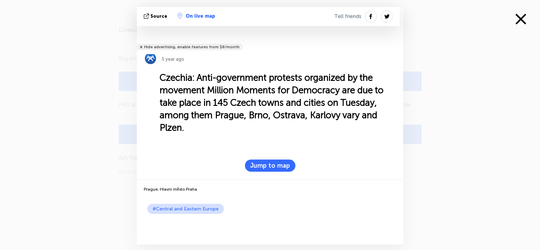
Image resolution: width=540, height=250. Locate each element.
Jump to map (270, 165)
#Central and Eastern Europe (185, 209)
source (156, 16)
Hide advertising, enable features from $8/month (192, 47)
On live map (196, 16)
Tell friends (347, 16)
